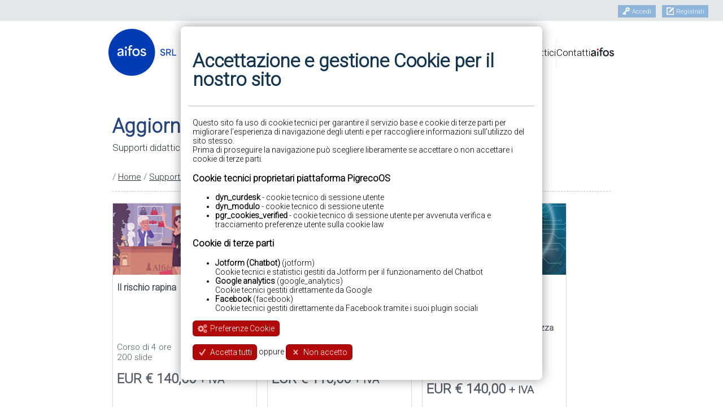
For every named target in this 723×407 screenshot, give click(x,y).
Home (129, 177)
